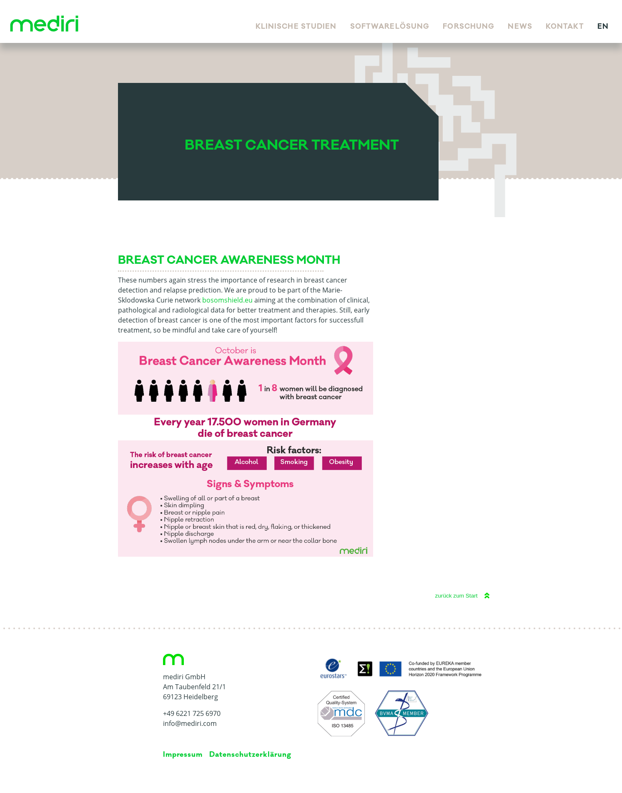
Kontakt (565, 26)
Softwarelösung (390, 26)
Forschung (468, 26)
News (520, 26)
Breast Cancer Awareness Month (229, 260)
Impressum (183, 754)
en (603, 26)
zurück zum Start (456, 596)
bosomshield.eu (227, 300)
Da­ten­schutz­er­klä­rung (250, 754)
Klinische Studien (296, 26)
